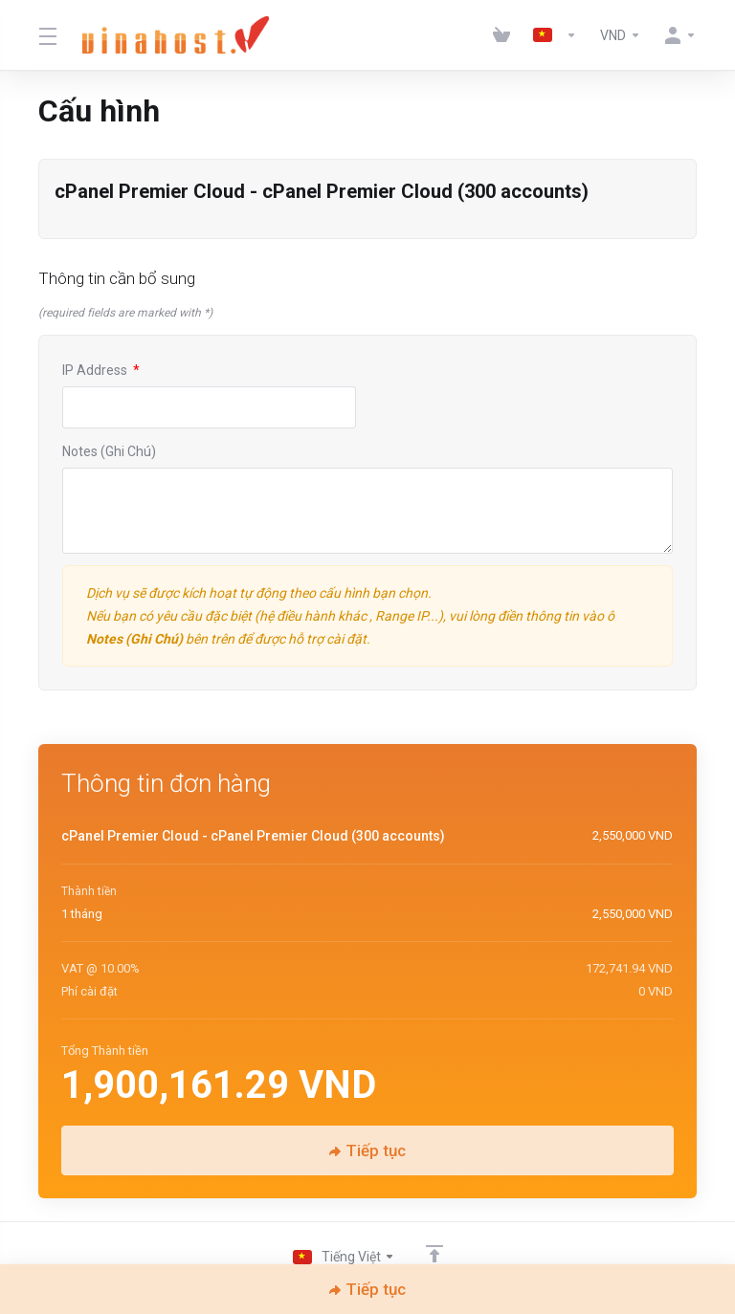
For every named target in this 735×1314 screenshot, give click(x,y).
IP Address (101, 370)
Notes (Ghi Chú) (109, 451)
